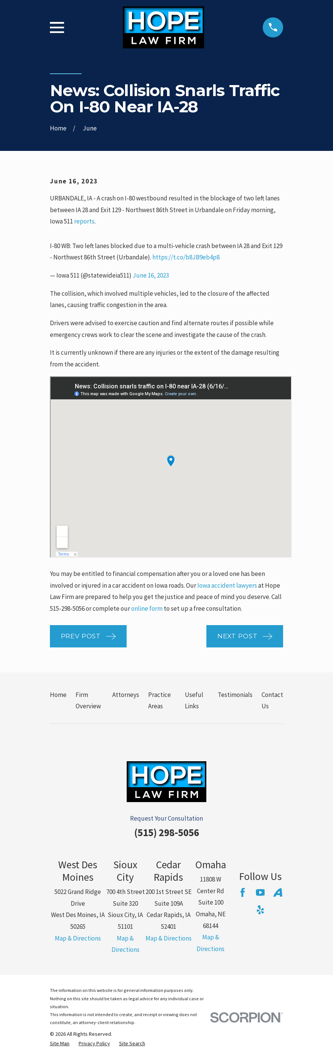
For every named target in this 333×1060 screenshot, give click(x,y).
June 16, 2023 (151, 275)
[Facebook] (242, 892)
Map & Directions (78, 938)
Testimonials (235, 695)
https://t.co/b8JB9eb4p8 (186, 257)
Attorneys (125, 695)
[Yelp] (260, 909)
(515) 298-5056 (166, 832)
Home (58, 695)
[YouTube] (260, 892)
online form (147, 608)
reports (84, 221)
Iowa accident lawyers (227, 585)
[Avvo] (277, 892)
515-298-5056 (67, 608)
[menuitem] (60, 1044)
